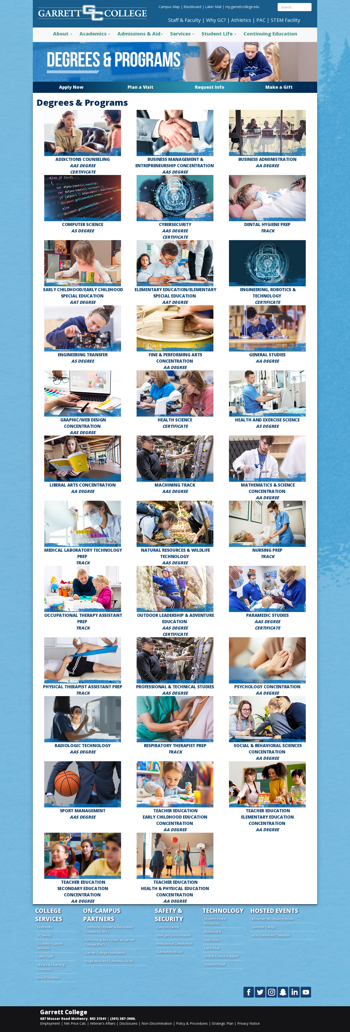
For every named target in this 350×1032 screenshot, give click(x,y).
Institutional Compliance (174, 943)
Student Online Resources (215, 921)
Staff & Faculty (184, 20)
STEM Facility (285, 20)
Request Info (209, 87)
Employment (50, 1023)
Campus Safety (168, 927)
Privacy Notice (248, 1023)
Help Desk (211, 940)
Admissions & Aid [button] (140, 33)
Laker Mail (213, 6)
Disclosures (128, 1023)
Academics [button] (94, 33)
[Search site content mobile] (295, 7)
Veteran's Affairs (102, 1023)
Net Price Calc (75, 1023)
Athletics (241, 20)
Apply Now (71, 87)
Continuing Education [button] (270, 33)
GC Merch (44, 935)
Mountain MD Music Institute (273, 919)
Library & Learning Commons (51, 966)
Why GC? (216, 20)
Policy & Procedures (192, 1023)
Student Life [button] (218, 33)
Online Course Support (221, 956)
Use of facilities (48, 977)
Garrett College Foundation (105, 953)
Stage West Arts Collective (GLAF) (109, 961)
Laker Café (45, 956)
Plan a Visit (140, 87)
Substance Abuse (170, 952)
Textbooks (44, 927)
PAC (260, 20)
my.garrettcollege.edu (242, 6)
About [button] (62, 33)
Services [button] (182, 33)
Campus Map (169, 6)
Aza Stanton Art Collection (271, 935)
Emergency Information (174, 935)
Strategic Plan (222, 1023)
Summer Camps (264, 927)
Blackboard (192, 6)
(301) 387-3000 (122, 1018)
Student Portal (214, 964)
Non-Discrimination (156, 1023)
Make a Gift (279, 87)
